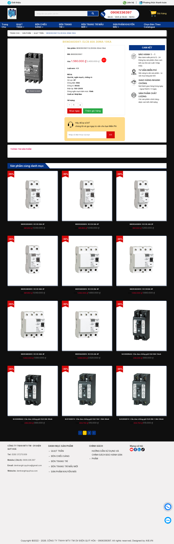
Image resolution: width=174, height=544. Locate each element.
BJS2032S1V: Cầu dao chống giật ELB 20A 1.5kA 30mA (141, 419)
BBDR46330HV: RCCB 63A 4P (87, 354)
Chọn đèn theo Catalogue (152, 25)
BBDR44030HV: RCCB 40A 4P (32, 354)
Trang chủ (5, 25)
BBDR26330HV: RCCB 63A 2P (141, 224)
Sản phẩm (26, 33)
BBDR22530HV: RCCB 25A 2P (32, 224)
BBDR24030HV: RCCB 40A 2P (32, 289)
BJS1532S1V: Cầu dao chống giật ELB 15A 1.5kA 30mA (87, 419)
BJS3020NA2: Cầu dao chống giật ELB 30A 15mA (141, 354)
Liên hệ (128, 2)
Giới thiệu (14, 2)
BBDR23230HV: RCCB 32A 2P (87, 224)
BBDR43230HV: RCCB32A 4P (141, 289)
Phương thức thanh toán (153, 2)
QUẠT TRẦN (39, 33)
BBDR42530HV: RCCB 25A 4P (87, 289)
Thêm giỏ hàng (93, 110)
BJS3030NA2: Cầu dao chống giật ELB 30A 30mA (32, 419)
